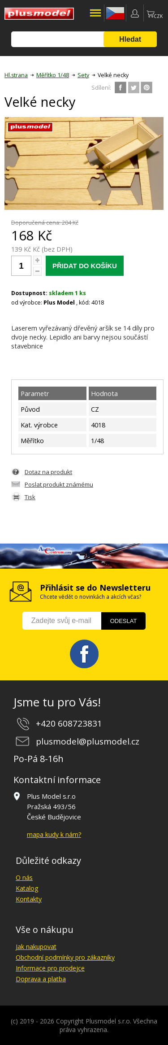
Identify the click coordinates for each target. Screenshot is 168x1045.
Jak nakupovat (36, 946)
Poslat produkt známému (59, 484)
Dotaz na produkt (48, 472)
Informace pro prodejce (50, 968)
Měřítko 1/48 (52, 75)
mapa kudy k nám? (54, 834)
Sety (83, 75)
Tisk (30, 497)
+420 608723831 (69, 723)
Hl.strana (16, 75)
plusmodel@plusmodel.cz (87, 741)
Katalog (27, 888)
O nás (24, 877)
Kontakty (29, 899)
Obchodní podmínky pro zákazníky (65, 957)
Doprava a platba (41, 979)
